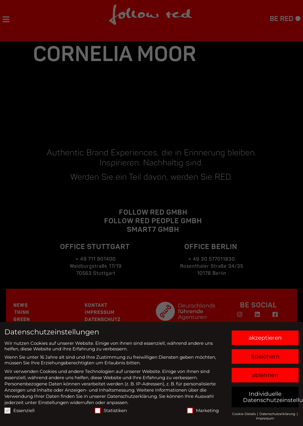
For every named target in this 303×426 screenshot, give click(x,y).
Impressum (265, 418)
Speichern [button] (265, 356)
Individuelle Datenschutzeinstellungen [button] (271, 396)
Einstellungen (53, 402)
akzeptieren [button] (265, 337)
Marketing (203, 410)
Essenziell (19, 410)
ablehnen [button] (265, 375)
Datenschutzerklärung (132, 396)
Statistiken (111, 410)
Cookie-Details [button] (244, 414)
